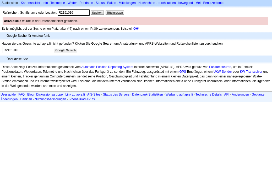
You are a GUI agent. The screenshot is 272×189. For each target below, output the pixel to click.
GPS (182, 72)
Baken (111, 3)
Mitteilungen (127, 3)
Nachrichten (146, 3)
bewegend (185, 3)
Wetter (72, 3)
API (226, 94)
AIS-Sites (93, 94)
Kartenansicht (30, 3)
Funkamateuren (220, 67)
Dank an (26, 99)
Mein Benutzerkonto (209, 3)
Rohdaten (86, 3)
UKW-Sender (223, 72)
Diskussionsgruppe (49, 94)
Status (100, 3)
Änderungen (240, 94)
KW (242, 72)
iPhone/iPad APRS (82, 99)
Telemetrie (58, 3)
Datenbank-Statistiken (147, 94)
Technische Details (208, 94)
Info (45, 3)
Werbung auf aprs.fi (179, 94)
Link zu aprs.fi (75, 94)
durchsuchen (167, 3)
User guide (8, 94)
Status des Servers (116, 94)
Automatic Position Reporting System (107, 67)
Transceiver (254, 72)
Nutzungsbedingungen (50, 99)
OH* (136, 28)
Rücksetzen (115, 12)
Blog (30, 94)
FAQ (21, 94)
